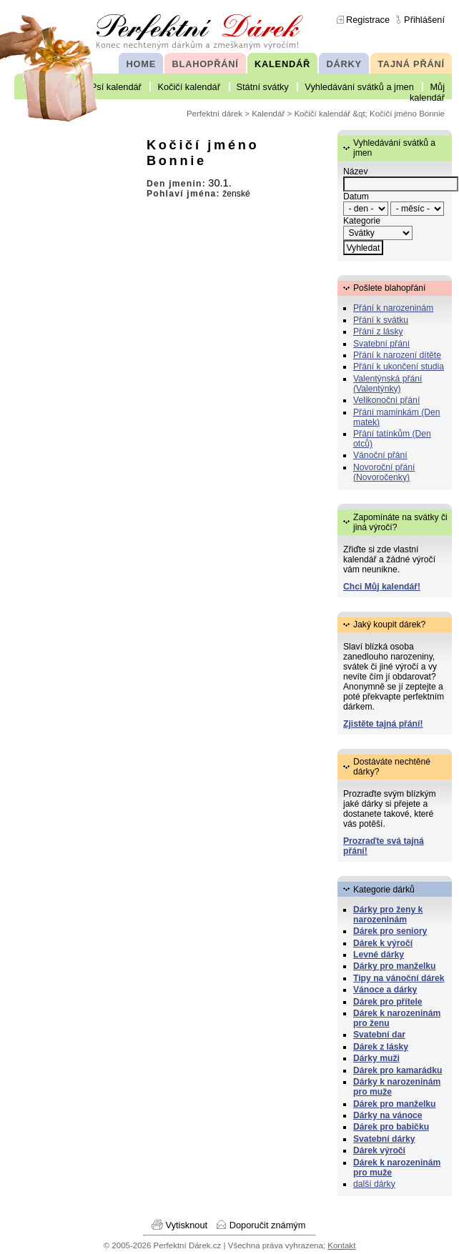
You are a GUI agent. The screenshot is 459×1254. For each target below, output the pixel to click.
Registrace (368, 19)
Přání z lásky (378, 332)
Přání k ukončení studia (398, 367)
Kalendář (268, 113)
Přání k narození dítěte (397, 355)
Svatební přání (381, 344)
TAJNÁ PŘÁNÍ (411, 64)
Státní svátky (263, 86)
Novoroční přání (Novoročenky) (384, 472)
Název (355, 171)
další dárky (374, 1184)
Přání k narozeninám (393, 308)
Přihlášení (424, 19)
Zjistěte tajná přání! (383, 724)
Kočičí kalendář (188, 86)
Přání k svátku (380, 320)
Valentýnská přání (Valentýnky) (387, 384)
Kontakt (341, 1245)
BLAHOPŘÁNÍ (205, 64)
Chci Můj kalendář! (381, 587)
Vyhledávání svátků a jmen (359, 86)
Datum (356, 196)
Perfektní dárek (214, 113)
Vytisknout (187, 1225)
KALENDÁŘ (282, 64)
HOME (141, 64)
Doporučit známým (268, 1225)
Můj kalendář (427, 92)
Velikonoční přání (386, 400)
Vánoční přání (380, 455)
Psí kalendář (116, 86)
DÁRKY (343, 64)
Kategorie (361, 221)
